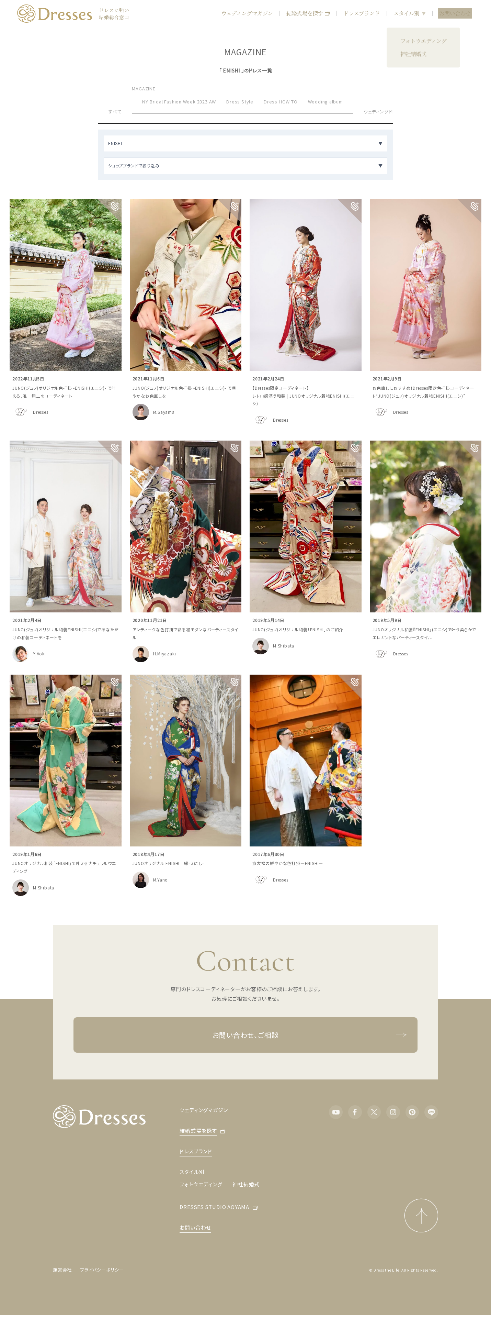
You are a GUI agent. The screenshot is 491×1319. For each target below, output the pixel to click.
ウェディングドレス (382, 111)
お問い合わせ (454, 13)
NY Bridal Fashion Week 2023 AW (179, 101)
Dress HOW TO (281, 101)
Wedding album (325, 101)
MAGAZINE (143, 88)
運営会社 (62, 1269)
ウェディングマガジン (247, 13)
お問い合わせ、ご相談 (310, 1035)
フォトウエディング (201, 1184)
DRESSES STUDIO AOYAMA (214, 1207)
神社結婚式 (246, 1184)
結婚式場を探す (308, 13)
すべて (115, 111)
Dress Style (239, 101)
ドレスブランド (361, 13)
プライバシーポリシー (102, 1269)
